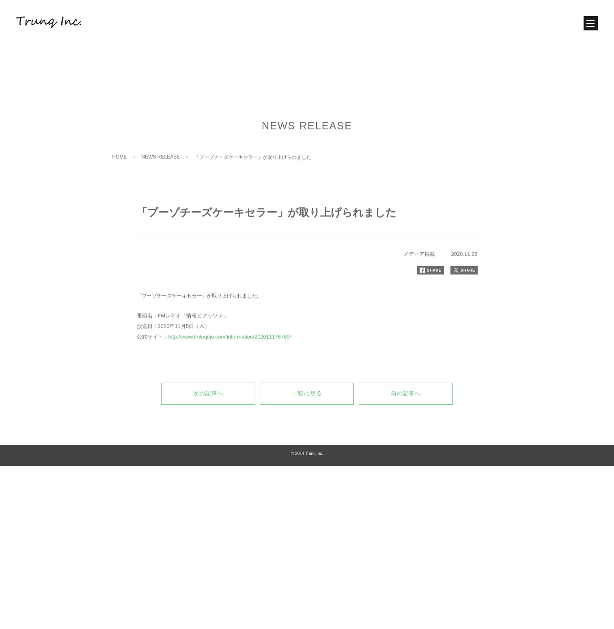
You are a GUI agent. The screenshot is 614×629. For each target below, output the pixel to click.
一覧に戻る (307, 426)
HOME (119, 190)
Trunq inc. (314, 486)
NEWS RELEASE (161, 190)
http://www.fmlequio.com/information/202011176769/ (229, 370)
